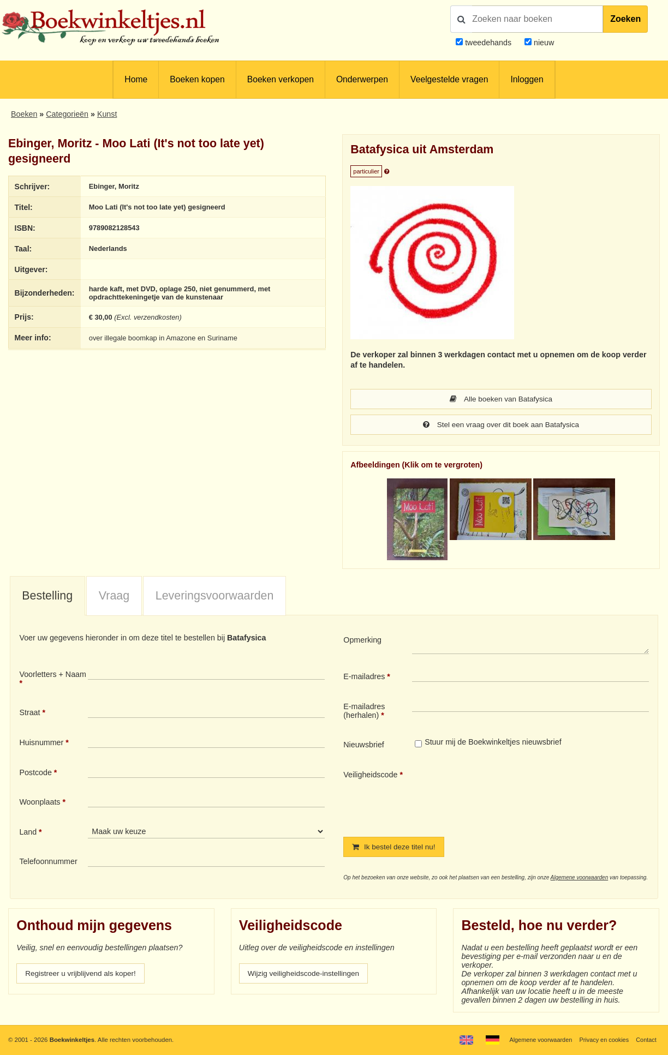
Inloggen (526, 79)
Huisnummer (41, 743)
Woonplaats (39, 803)
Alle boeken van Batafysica (501, 399)
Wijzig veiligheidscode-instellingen (307, 975)
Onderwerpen (362, 79)
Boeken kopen (197, 79)
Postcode (35, 773)
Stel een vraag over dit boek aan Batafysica (501, 425)
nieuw (543, 42)
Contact (645, 1039)
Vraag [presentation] (114, 596)
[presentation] (503, 795)
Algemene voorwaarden (580, 879)
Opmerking (362, 641)
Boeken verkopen (280, 79)
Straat (29, 713)
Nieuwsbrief (363, 745)
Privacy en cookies (602, 1039)
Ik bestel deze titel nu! (395, 848)
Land (28, 833)
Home (135, 79)
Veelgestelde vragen (449, 79)
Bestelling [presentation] (47, 596)
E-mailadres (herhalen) (364, 712)
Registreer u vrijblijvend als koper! (83, 975)
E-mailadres (364, 677)
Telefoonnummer (48, 862)
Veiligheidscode (370, 775)
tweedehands (488, 42)
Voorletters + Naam (52, 675)
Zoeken (625, 18)
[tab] (47, 597)
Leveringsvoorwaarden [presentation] (215, 596)
